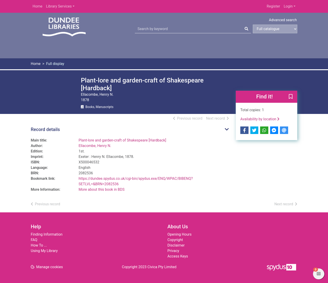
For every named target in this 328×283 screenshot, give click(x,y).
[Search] (246, 29)
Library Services (59, 6)
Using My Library (44, 251)
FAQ (34, 240)
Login (288, 6)
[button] (291, 97)
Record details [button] (45, 129)
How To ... (39, 245)
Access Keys (177, 256)
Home (37, 6)
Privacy (173, 251)
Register (273, 6)
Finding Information (46, 234)
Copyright (175, 240)
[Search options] (275, 29)
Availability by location (259, 119)
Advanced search (283, 20)
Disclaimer (175, 245)
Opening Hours (179, 234)
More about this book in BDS (102, 189)
